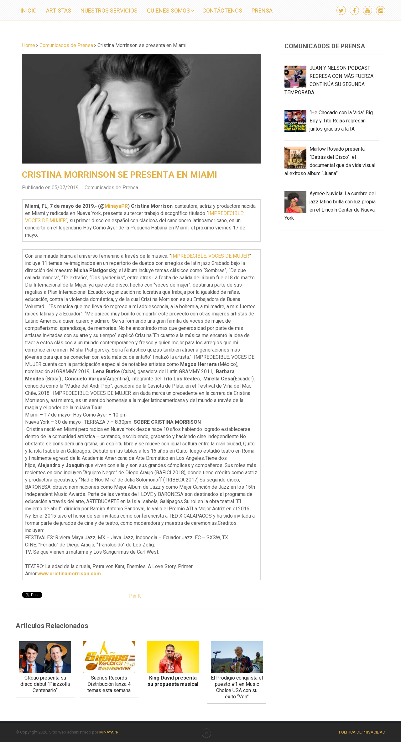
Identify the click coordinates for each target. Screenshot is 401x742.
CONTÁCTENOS (222, 10)
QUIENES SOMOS (168, 10)
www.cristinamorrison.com (69, 574)
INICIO (28, 10)
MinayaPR (116, 206)
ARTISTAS (58, 10)
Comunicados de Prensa (111, 188)
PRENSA (262, 10)
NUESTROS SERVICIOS (109, 10)
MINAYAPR (108, 732)
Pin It (135, 596)
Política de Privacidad (362, 732)
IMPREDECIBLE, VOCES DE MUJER (210, 256)
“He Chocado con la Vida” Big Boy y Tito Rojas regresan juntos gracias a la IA (341, 121)
